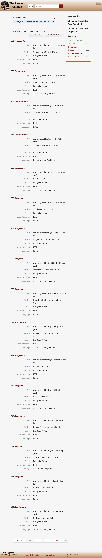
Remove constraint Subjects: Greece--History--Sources (53, 21)
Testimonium (21, 101)
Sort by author (52, 34)
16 (57, 540)
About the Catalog (33, 555)
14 (48, 540)
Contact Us (50, 555)
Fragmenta (20, 41)
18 (66, 540)
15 (52, 540)
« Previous (17, 31)
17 (61, 540)
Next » (29, 540)
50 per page (35, 34)
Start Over (56, 18)
